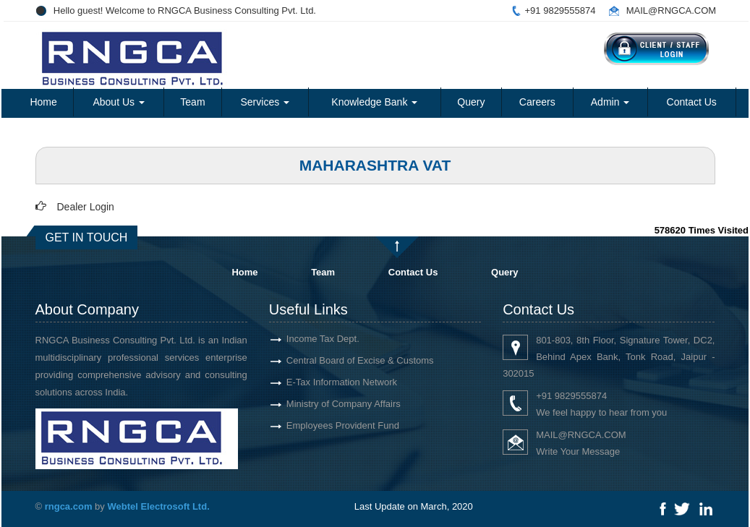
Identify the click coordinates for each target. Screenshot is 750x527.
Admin (610, 102)
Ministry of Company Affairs (343, 403)
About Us (118, 102)
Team (192, 102)
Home (43, 102)
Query (471, 102)
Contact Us (692, 102)
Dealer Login (85, 207)
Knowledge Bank (374, 102)
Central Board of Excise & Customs (360, 360)
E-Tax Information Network (341, 382)
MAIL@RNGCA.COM (671, 10)
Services (265, 102)
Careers (537, 102)
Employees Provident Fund (342, 425)
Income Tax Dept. (322, 338)
